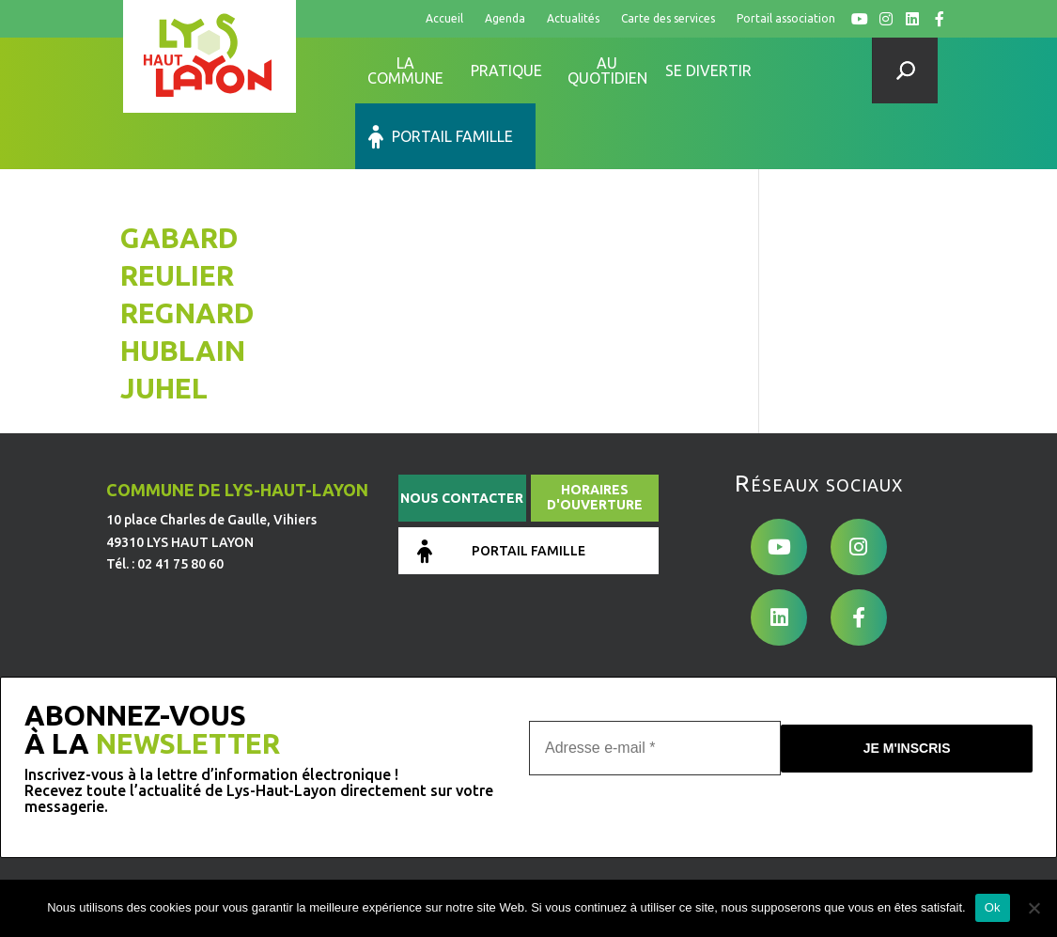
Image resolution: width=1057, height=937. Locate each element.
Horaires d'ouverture (595, 431)
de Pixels (241, 874)
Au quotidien (607, 70)
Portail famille (827, 70)
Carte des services (668, 18)
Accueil (444, 18)
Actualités (573, 18)
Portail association (786, 18)
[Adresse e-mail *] (655, 680)
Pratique (506, 70)
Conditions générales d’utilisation (587, 820)
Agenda (505, 18)
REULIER (177, 210)
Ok (993, 907)
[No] (1033, 907)
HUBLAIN (182, 285)
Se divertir (708, 70)
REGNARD (187, 247)
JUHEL (164, 322)
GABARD (179, 172)
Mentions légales (418, 820)
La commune (405, 70)
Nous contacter (461, 432)
